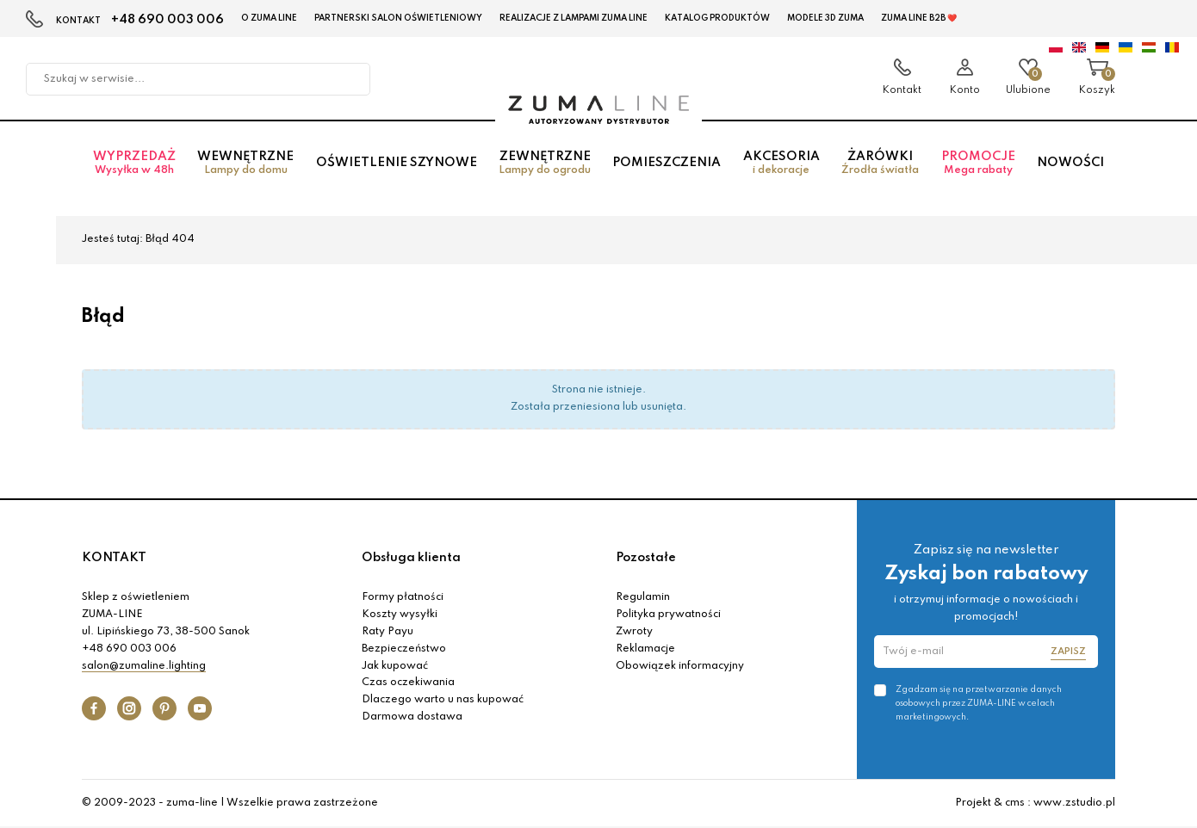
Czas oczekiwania (408, 682)
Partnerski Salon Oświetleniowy (398, 18)
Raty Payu (387, 632)
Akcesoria (781, 163)
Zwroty (634, 632)
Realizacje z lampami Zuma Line (573, 18)
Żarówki (880, 163)
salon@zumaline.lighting (144, 666)
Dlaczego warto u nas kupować (443, 700)
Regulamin (643, 597)
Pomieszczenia (666, 163)
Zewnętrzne (544, 163)
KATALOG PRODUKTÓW (717, 18)
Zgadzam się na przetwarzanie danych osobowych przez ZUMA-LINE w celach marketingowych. (979, 703)
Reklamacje (645, 649)
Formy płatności (402, 597)
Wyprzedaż (133, 163)
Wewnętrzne (245, 163)
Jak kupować (395, 666)
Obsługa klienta (411, 558)
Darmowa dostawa (412, 717)
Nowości (1070, 163)
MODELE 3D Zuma (825, 18)
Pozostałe (646, 558)
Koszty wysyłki (399, 614)
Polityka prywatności (668, 614)
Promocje (978, 163)
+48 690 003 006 (167, 20)
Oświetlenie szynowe (396, 163)
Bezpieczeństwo (404, 649)
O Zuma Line (269, 18)
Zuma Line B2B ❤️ (919, 18)
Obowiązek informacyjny (680, 666)
